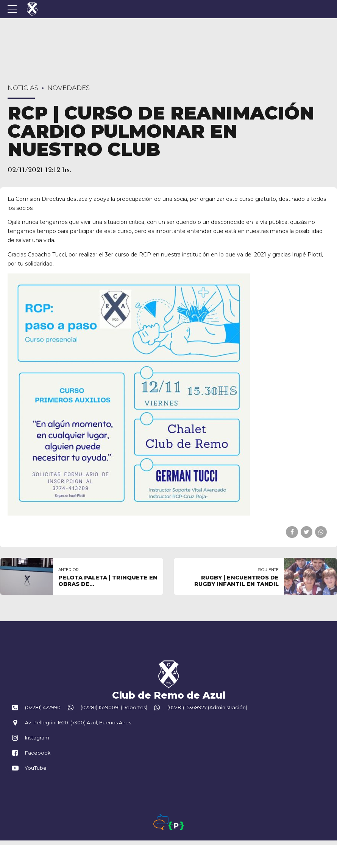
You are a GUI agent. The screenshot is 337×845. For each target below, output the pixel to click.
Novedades (68, 88)
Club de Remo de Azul (168, 695)
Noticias (23, 88)
